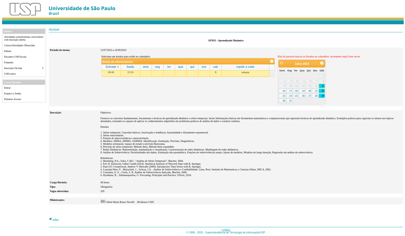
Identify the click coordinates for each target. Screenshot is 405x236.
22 (323, 90)
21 (316, 90)
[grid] (185, 73)
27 (309, 95)
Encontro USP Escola (15, 56)
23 (284, 95)
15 (323, 86)
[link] (272, 61)
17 (290, 90)
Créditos (226, 229)
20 (309, 90)
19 (303, 90)
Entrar (7, 87)
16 (284, 90)
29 (323, 95)
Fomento (8, 62)
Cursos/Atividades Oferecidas (19, 45)
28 (316, 95)
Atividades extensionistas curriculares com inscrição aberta (23, 38)
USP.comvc (10, 73)
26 (303, 95)
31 (290, 100)
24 (290, 95)
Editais (7, 51)
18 (296, 90)
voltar (55, 219)
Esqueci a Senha (12, 93)
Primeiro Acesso (12, 99)
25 (296, 95)
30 (284, 100)
